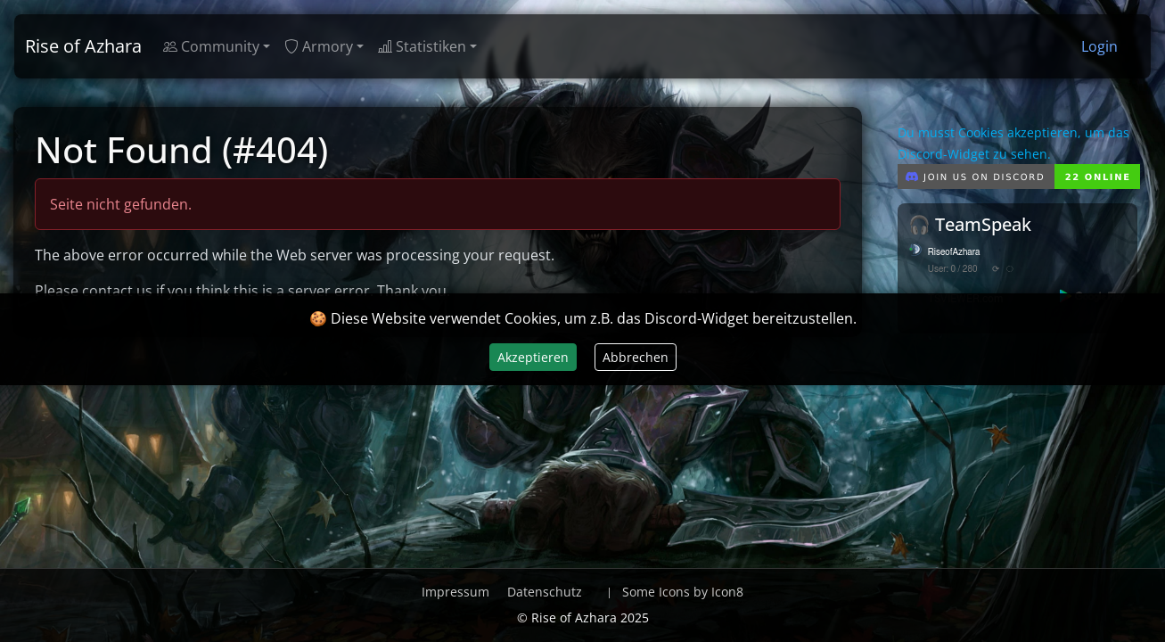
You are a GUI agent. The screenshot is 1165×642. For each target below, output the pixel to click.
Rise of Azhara (83, 46)
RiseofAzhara (954, 252)
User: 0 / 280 (953, 269)
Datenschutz (544, 591)
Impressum (455, 591)
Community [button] (211, 46)
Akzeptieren (533, 357)
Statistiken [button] (422, 46)
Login (1099, 46)
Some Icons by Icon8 (682, 591)
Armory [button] (318, 46)
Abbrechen (636, 357)
